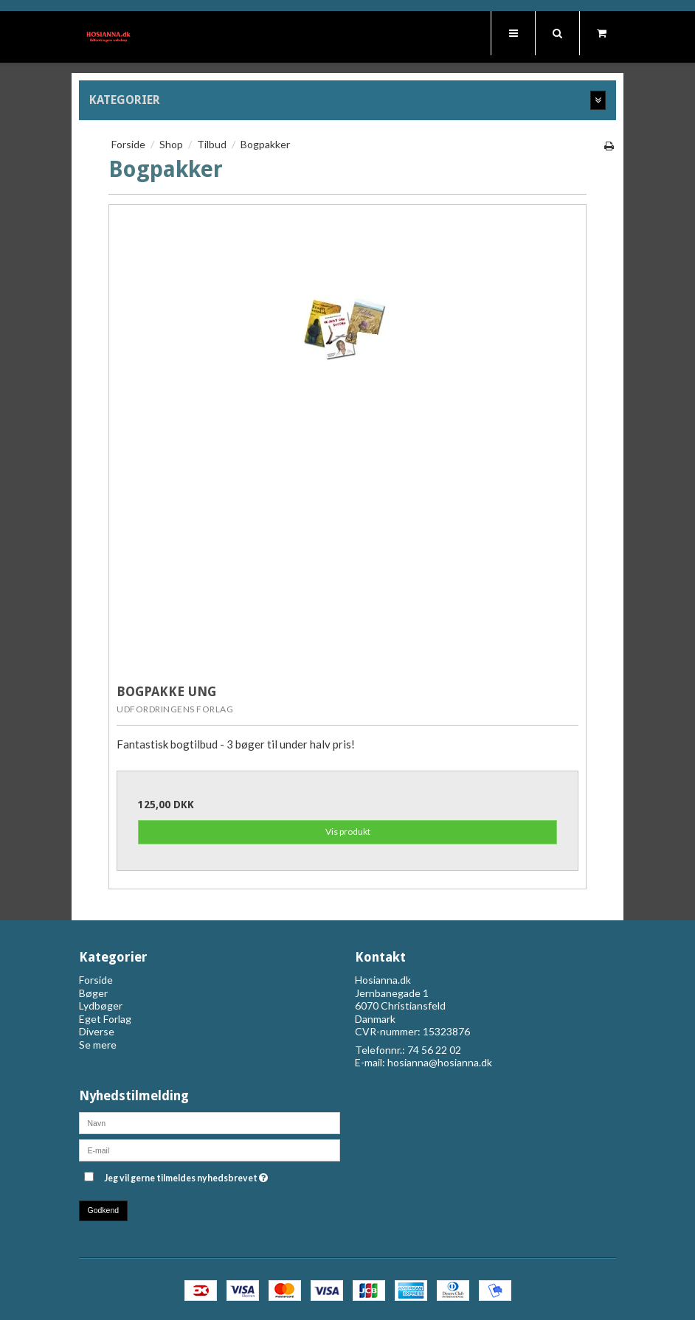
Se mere (98, 1044)
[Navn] (209, 1121)
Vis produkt (347, 831)
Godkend (104, 1210)
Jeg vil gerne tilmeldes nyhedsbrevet (222, 1175)
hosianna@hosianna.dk (439, 1062)
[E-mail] (209, 1148)
